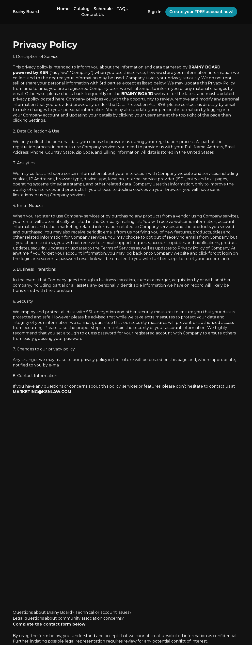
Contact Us (92, 14)
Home (63, 8)
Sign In (154, 11)
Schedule (103, 8)
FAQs (122, 8)
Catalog (82, 8)
